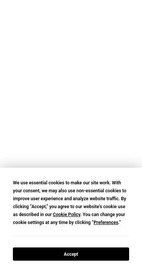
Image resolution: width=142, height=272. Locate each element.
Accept (71, 254)
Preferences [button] (106, 222)
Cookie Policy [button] (66, 214)
